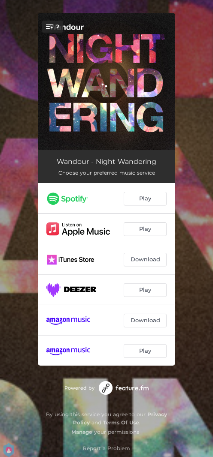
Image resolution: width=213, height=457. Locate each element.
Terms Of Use (121, 422)
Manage (81, 432)
